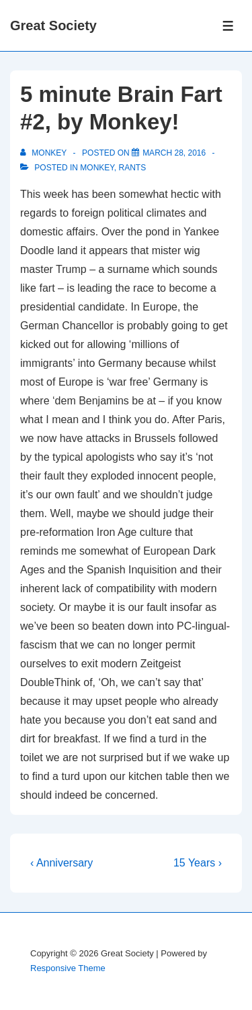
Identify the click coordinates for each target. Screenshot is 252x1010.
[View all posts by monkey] (44, 153)
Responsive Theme (68, 968)
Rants (132, 167)
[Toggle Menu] (228, 26)
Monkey (97, 167)
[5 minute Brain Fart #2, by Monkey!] (174, 153)
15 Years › (197, 862)
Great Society (53, 25)
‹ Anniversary (61, 862)
